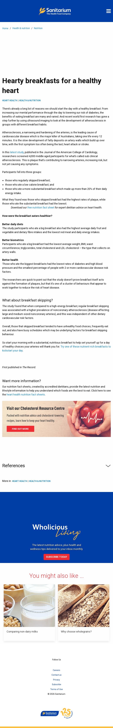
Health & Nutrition (30, 100)
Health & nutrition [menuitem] (21, 28)
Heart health (9, 100)
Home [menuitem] (5, 28)
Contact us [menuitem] (56, 675)
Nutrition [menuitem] (38, 28)
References (56, 465)
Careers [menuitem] (56, 670)
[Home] (56, 11)
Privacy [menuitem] (56, 680)
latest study (17, 152)
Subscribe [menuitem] (56, 684)
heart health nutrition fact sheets (26, 394)
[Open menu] (108, 11)
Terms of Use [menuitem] (56, 689)
